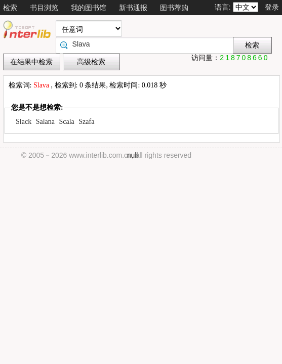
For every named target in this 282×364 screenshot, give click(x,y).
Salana (45, 121)
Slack (23, 121)
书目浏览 (44, 8)
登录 (272, 7)
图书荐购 (174, 8)
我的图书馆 (88, 8)
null (132, 155)
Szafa (86, 121)
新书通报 (133, 8)
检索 (10, 8)
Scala (66, 121)
